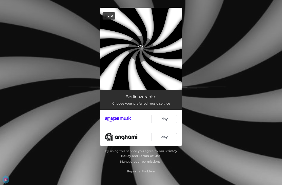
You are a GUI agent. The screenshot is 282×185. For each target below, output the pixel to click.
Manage (126, 161)
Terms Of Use (149, 156)
